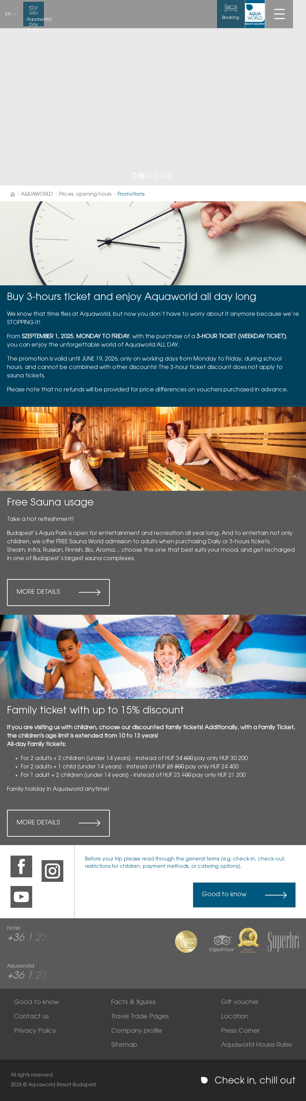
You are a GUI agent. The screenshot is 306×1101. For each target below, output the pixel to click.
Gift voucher (239, 1002)
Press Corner (240, 1031)
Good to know (224, 895)
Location (234, 1017)
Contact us (31, 1017)
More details (38, 592)
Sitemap (124, 1045)
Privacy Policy (35, 1031)
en (8, 14)
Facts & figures (133, 1002)
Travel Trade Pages (140, 1017)
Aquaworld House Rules (256, 1045)
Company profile (136, 1031)
